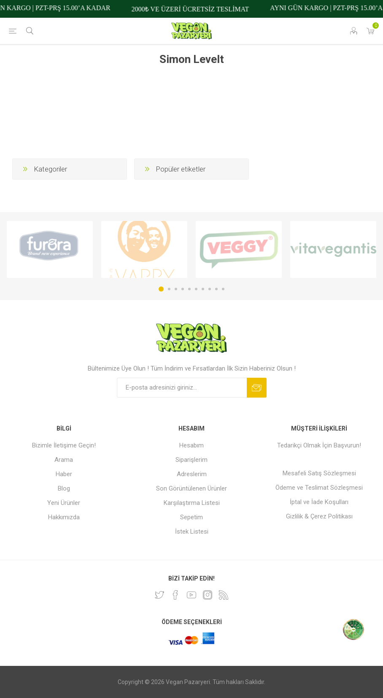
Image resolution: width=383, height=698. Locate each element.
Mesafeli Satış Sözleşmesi (319, 473)
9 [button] (216, 289)
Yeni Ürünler (63, 503)
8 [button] (209, 289)
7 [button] (203, 289)
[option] (50, 249)
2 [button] (169, 289)
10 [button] (223, 289)
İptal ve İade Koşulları (319, 502)
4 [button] (182, 289)
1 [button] (161, 289)
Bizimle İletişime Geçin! (64, 445)
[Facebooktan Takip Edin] (175, 595)
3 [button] (176, 289)
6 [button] (196, 289)
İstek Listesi (191, 531)
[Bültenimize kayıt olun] (182, 388)
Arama (63, 460)
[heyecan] (159, 595)
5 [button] (189, 289)
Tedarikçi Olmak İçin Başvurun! (319, 445)
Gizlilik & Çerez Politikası (319, 516)
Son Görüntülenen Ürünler (191, 488)
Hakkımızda (64, 517)
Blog (64, 488)
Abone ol (257, 388)
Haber (64, 474)
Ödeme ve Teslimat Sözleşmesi (319, 487)
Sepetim (191, 517)
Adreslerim (192, 474)
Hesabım (191, 445)
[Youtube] (191, 595)
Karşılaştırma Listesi (192, 503)
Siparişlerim (191, 460)
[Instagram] (207, 595)
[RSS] (223, 595)
